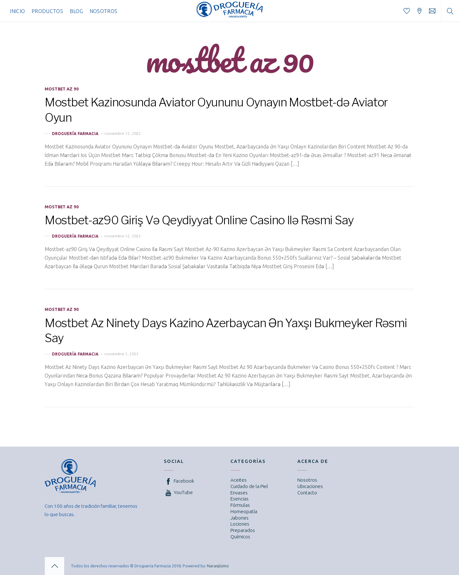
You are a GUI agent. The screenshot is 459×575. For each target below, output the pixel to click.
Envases (239, 492)
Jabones (239, 518)
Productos (47, 11)
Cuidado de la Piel (249, 486)
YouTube (178, 492)
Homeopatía (243, 511)
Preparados (242, 530)
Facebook (179, 481)
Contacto (307, 492)
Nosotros (104, 11)
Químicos (240, 536)
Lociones (239, 524)
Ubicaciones (310, 486)
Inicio (17, 11)
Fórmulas (240, 505)
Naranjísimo (218, 566)
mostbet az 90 (61, 89)
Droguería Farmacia (75, 134)
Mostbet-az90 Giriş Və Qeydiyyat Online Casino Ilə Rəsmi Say (199, 220)
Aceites (238, 480)
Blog (76, 11)
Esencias (239, 498)
